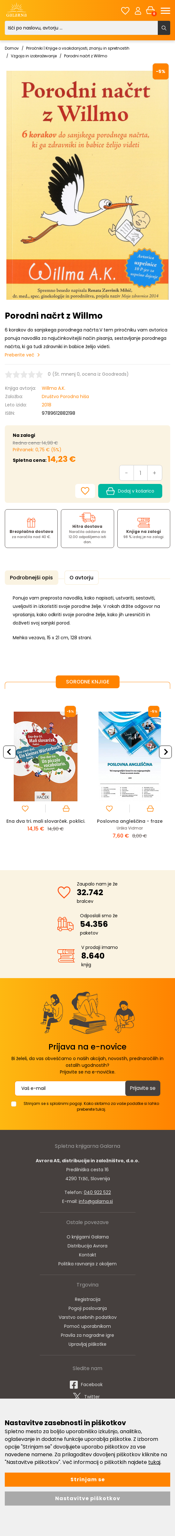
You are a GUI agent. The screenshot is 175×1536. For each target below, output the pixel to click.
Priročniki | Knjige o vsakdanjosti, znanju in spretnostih (77, 48)
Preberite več (19, 355)
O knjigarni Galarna (88, 1235)
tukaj (154, 1462)
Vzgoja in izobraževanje (34, 56)
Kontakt (87, 1253)
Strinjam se (87, 1479)
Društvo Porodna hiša (65, 396)
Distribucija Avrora (87, 1244)
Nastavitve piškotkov (87, 1498)
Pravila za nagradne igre (87, 1334)
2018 (46, 405)
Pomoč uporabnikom (87, 1325)
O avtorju (77, 577)
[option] (45, 773)
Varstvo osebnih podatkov (88, 1316)
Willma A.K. (53, 388)
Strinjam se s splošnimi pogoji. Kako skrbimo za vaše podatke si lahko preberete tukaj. (91, 1105)
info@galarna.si (96, 1200)
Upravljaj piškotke (87, 1343)
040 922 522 (97, 1191)
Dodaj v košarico (130, 491)
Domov (12, 48)
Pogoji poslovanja (88, 1307)
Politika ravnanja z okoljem (87, 1262)
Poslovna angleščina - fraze (130, 820)
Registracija (87, 1298)
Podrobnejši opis (30, 577)
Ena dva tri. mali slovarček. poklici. (45, 822)
